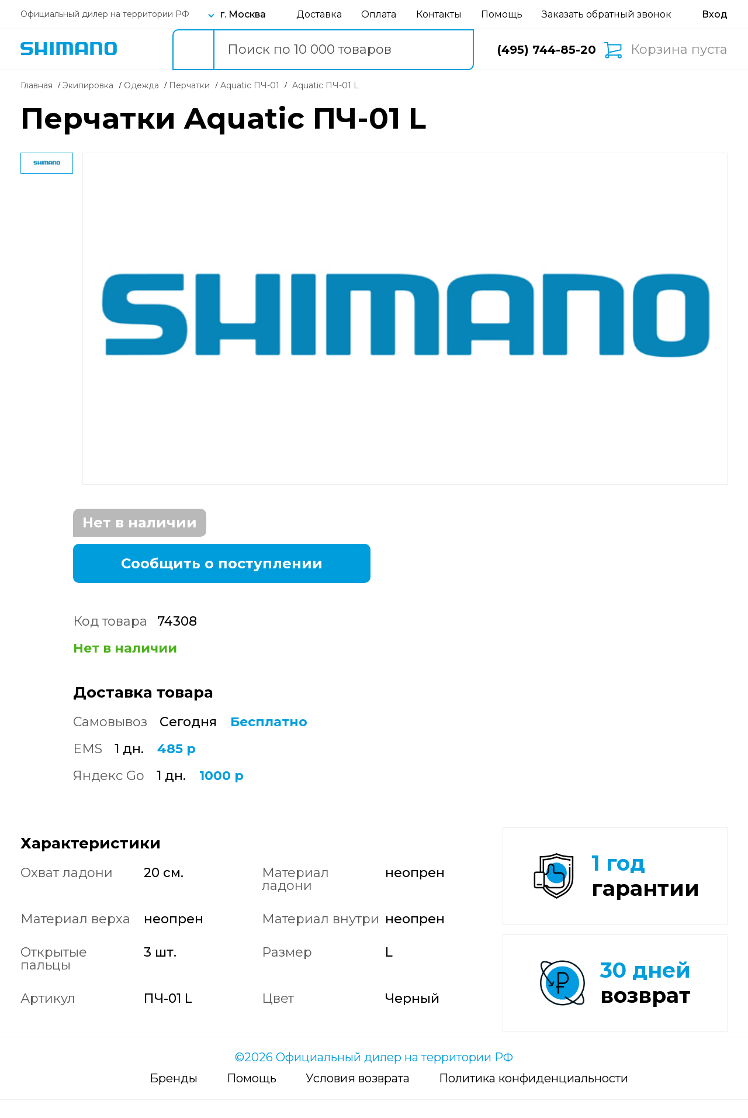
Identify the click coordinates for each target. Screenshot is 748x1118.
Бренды (174, 1096)
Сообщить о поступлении (222, 563)
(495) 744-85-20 (546, 50)
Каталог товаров (141, 49)
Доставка (319, 14)
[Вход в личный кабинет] (715, 14)
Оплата (378, 14)
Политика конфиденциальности (533, 1096)
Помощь (501, 14)
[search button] (192, 49)
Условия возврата (358, 1096)
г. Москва (243, 14)
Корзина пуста (679, 49)
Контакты (439, 14)
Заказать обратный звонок (606, 14)
